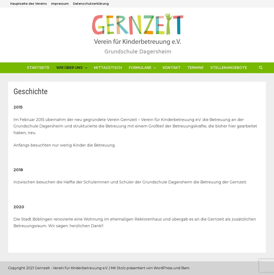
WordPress (162, 268)
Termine (195, 68)
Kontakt (171, 68)
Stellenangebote (228, 68)
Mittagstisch (108, 68)
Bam (185, 268)
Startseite (38, 68)
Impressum (60, 4)
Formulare (140, 68)
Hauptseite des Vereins (28, 4)
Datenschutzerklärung (91, 4)
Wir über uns (69, 68)
